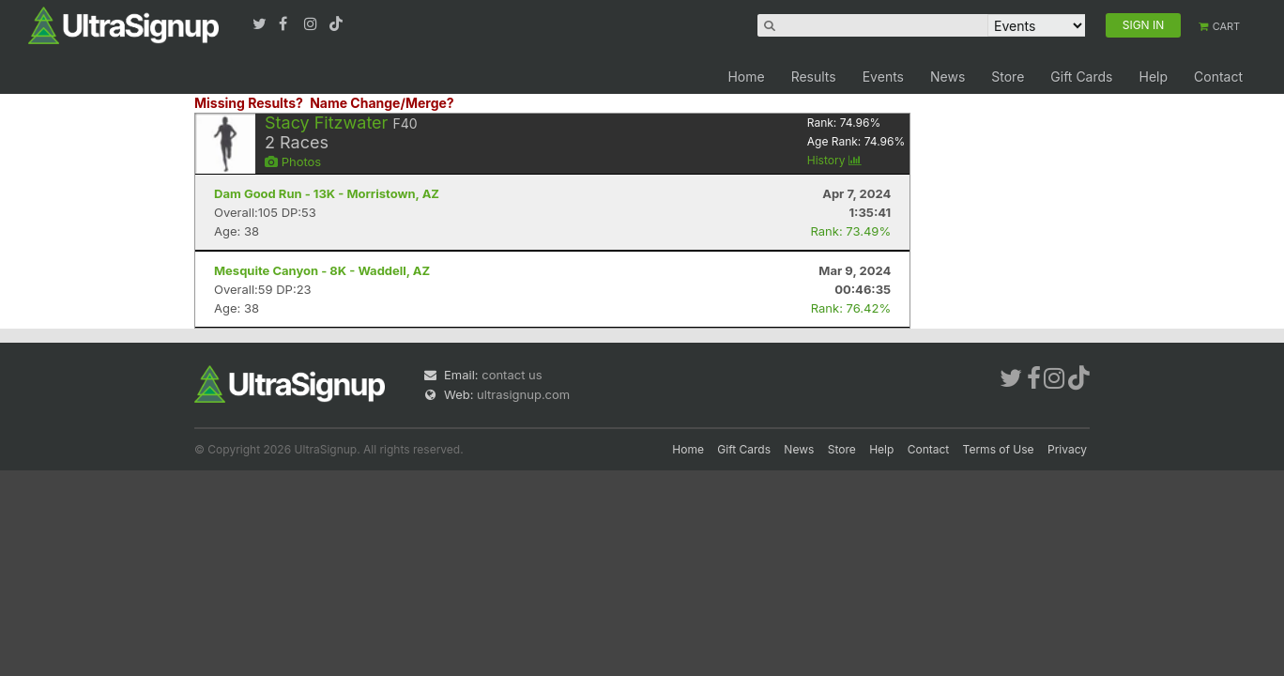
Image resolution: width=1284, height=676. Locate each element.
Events (883, 76)
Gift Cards (1081, 76)
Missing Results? (248, 103)
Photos (293, 161)
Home (745, 76)
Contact (1218, 76)
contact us (512, 374)
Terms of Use (998, 449)
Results (813, 76)
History (834, 160)
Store (1007, 76)
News (947, 76)
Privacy (1067, 449)
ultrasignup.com (523, 394)
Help (1153, 76)
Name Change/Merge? (382, 103)
